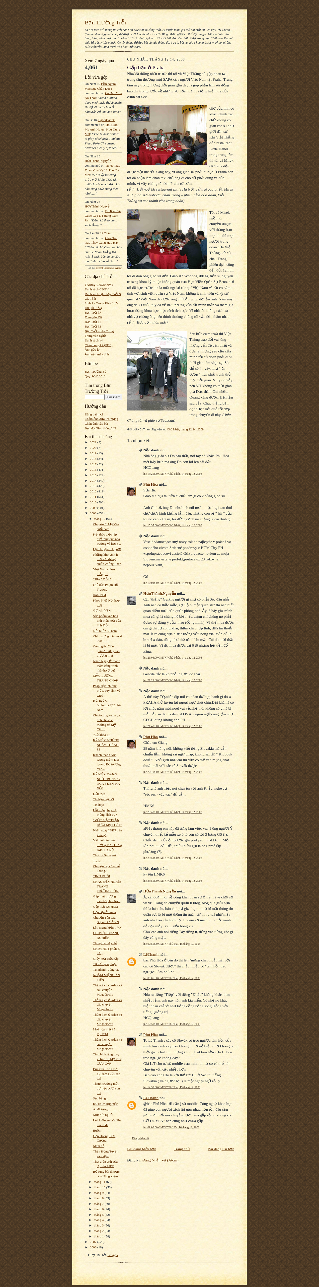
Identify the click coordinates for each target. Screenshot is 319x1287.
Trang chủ (182, 1149)
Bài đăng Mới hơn (141, 1149)
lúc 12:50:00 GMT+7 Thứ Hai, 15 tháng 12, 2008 (171, 1023)
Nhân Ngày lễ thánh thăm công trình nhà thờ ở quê (106, 665)
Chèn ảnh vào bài (96, 423)
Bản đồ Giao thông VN (100, 428)
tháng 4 (99, 1220)
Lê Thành (105, 233)
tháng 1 (99, 1236)
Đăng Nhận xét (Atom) (160, 1160)
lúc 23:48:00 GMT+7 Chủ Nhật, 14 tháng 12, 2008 (172, 812)
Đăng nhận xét (140, 1138)
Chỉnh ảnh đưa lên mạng (101, 419)
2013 (93, 486)
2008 (93, 513)
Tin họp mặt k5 (103, 799)
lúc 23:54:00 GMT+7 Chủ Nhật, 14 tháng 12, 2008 (172, 857)
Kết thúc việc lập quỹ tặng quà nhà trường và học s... (107, 539)
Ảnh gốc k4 (92, 349)
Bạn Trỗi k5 (93, 322)
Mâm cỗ (98, 1146)
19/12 (96, 861)
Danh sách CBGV (97, 289)
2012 (93, 491)
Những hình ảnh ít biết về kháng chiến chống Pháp (107, 559)
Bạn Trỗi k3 (93, 326)
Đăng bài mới (94, 414)
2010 (93, 502)
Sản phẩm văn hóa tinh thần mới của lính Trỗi (107, 620)
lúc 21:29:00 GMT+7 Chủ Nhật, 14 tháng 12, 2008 (172, 680)
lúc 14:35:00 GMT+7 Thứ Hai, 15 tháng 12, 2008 (171, 1087)
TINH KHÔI (101, 876)
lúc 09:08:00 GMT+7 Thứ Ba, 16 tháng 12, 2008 (171, 1127)
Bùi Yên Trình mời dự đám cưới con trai (106, 1073)
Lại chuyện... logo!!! (107, 549)
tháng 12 (100, 519)
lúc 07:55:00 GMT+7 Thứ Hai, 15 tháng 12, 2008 (171, 943)
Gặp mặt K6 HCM (105, 906)
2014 (93, 480)
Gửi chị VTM (102, 610)
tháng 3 (99, 1225)
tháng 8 (99, 1198)
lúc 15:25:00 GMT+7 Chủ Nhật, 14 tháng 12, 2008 (172, 473)
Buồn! (97, 1130)
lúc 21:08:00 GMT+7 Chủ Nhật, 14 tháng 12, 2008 (172, 657)
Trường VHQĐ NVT (99, 284)
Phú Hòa (150, 484)
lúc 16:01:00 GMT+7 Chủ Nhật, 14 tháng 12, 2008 (172, 582)
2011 (93, 497)
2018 (93, 459)
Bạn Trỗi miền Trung (99, 331)
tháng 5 (99, 1215)
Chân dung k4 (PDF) (98, 345)
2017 (93, 464)
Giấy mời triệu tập (106, 958)
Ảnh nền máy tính (97, 354)
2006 (93, 1247)
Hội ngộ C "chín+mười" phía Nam (107, 705)
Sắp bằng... (100, 1098)
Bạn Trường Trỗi (105, 22)
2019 (93, 453)
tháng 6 (99, 1209)
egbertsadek (106, 120)
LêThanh (151, 954)
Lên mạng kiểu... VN (107, 927)
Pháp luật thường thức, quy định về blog (107, 690)
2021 (93, 442)
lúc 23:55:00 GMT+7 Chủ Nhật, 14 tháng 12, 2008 (172, 880)
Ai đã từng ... (102, 1109)
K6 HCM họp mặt (105, 1104)
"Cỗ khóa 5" (101, 735)
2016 (93, 470)
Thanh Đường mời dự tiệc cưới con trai (106, 1088)
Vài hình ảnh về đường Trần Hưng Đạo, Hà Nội (107, 844)
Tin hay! (98, 805)
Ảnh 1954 (99, 595)
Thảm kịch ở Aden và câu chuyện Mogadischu (107, 989)
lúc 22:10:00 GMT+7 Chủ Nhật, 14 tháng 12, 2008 (172, 771)
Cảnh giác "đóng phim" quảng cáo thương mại (106, 650)
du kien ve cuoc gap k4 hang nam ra (103, 215)
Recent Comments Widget (109, 268)
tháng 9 (99, 1193)
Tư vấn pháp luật (104, 964)
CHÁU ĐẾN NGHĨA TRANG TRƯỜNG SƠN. (107, 886)
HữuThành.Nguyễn (98, 161)
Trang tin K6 (93, 317)
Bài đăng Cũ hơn (221, 1149)
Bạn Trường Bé (95, 371)
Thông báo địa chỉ (105, 943)
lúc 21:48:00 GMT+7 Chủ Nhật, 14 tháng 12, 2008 (172, 726)
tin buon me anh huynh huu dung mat (102, 129)
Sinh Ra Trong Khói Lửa (101, 303)
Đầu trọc (99, 794)
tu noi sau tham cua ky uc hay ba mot (102, 170)
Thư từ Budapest (104, 855)
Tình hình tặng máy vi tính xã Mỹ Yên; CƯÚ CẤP (107, 1058)
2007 (93, 1242)
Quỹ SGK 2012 (95, 376)
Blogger (112, 1255)
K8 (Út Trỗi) (93, 308)
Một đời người (103, 1115)
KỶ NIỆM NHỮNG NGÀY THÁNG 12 (106, 744)
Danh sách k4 (94, 340)
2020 (93, 448)
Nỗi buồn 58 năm (105, 631)
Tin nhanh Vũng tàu (106, 969)
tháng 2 (99, 1231)
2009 (93, 508)
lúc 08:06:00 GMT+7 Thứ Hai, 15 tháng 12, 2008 (171, 978)
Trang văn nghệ (95, 336)
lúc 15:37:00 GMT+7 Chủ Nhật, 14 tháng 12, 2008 (172, 525)
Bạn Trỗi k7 (93, 312)
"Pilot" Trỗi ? (102, 579)
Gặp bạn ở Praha (104, 912)
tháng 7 (99, 1204)
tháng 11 (100, 1182)
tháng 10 (100, 1187)
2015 (93, 475)
